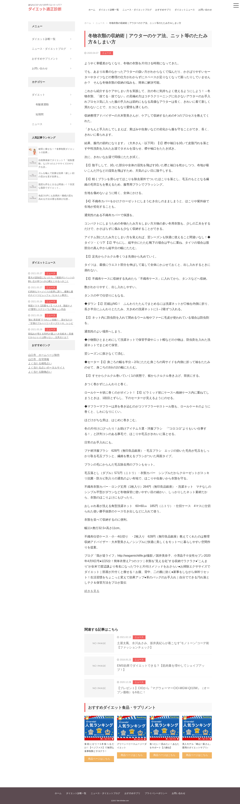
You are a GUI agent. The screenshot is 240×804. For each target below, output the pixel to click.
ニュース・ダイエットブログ (137, 9)
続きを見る (91, 591)
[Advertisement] (148, 614)
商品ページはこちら (99, 758)
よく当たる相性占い (40, 363)
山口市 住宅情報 (38, 359)
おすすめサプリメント (45, 58)
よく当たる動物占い (40, 371)
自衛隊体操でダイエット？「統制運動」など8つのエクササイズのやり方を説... (56, 163)
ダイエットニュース (185, 9)
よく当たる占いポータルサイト (46, 367)
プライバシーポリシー (156, 793)
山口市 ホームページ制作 (44, 354)
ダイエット (38, 94)
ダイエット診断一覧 (109, 9)
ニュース (106, 53)
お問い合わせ (205, 9)
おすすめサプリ (163, 9)
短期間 (40, 114)
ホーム (91, 9)
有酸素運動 (42, 104)
